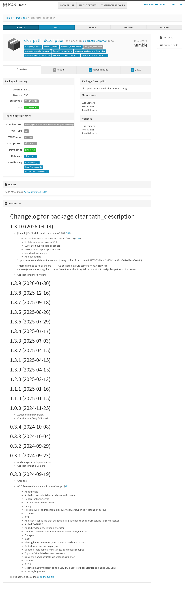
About (177, 4)
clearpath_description (44, 40)
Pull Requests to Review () (36, 171)
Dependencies (98, 70)
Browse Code (169, 45)
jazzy (57, 27)
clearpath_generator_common (37, 51)
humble (20, 27)
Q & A (136, 70)
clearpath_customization (71, 46)
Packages (21, 17)
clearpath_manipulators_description (90, 51)
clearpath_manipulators (62, 51)
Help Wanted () (31, 162)
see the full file (46, 576)
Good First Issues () (33, 167)
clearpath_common (95, 41)
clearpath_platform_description (66, 55)
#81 (67, 486)
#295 (77, 238)
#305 (67, 233)
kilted (92, 27)
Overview (22, 69)
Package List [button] (67, 5)
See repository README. (36, 192)
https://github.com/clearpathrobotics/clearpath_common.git (50, 124)
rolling (128, 27)
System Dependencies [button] (113, 5)
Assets (59, 70)
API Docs (166, 37)
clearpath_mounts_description (37, 55)
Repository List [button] (87, 5)
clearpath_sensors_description (94, 55)
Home (9, 17)
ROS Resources (154, 4)
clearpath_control (51, 46)
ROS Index (14, 4)
